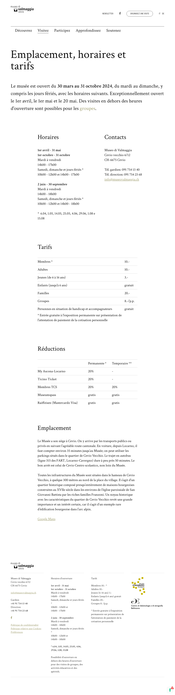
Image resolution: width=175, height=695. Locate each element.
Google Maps (46, 519)
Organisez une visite (139, 13)
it (159, 13)
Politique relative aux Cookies (26, 628)
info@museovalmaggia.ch (121, 179)
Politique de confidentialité (24, 625)
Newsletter (107, 13)
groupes (87, 108)
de (163, 13)
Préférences (17, 632)
